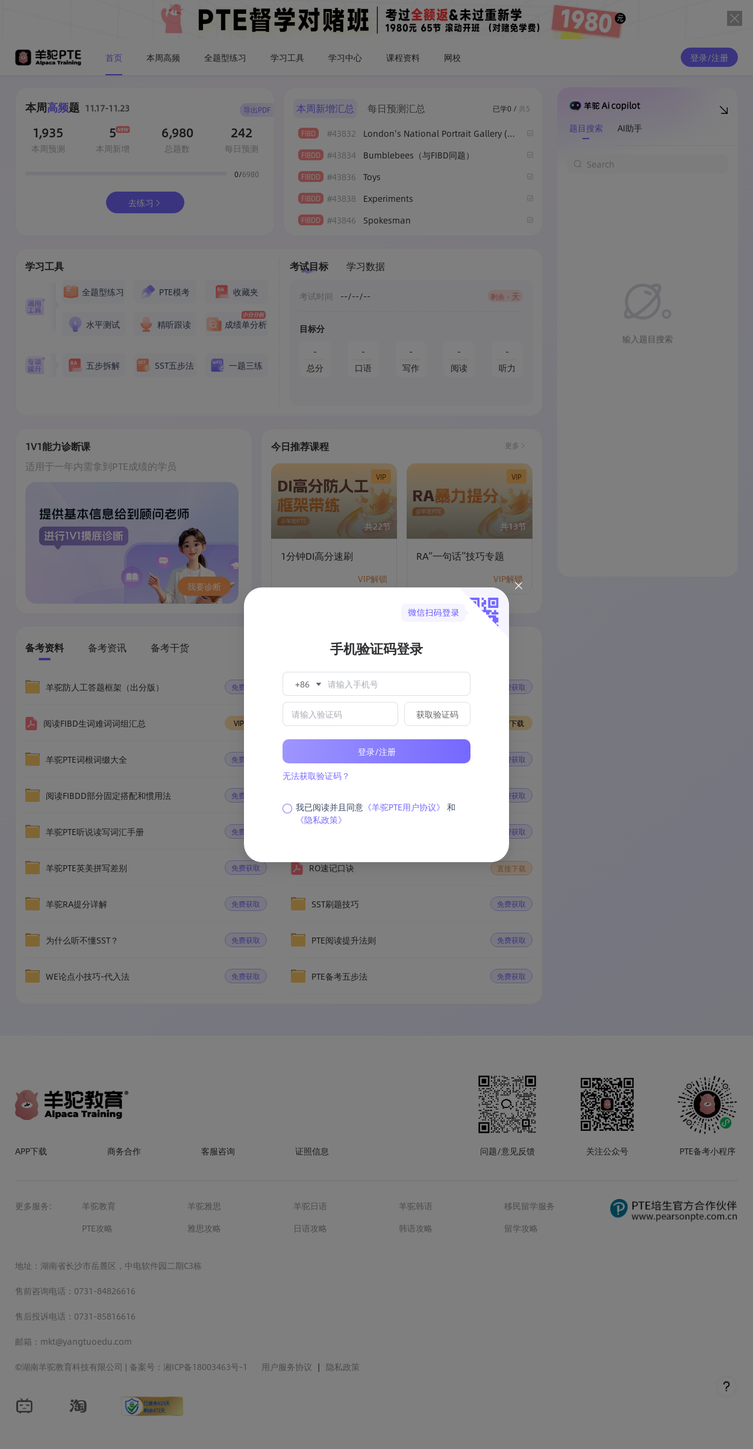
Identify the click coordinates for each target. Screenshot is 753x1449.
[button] (307, 684)
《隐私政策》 (321, 819)
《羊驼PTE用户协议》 (404, 806)
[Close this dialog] (518, 587)
